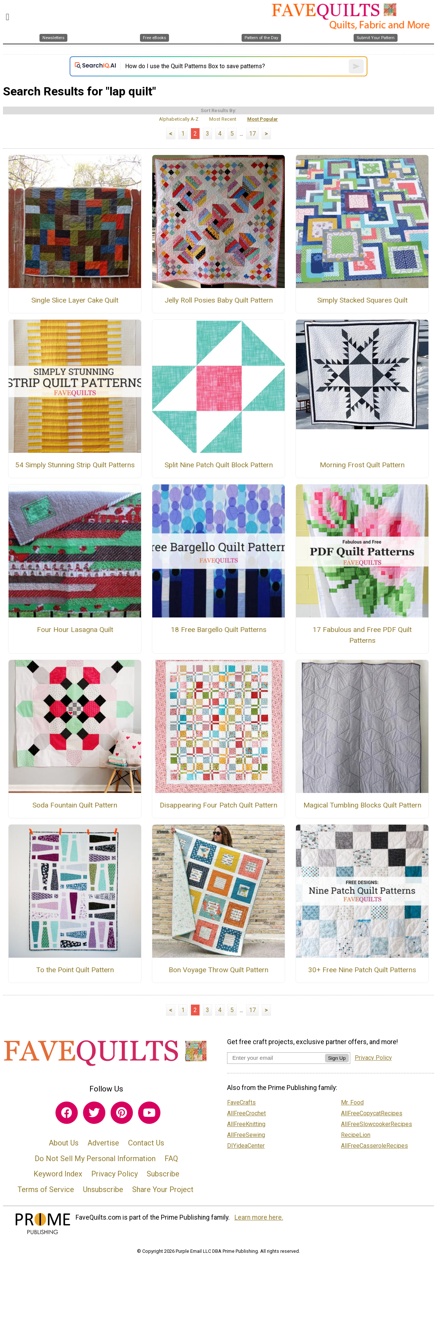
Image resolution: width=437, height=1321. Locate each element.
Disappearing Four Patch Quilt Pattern (218, 805)
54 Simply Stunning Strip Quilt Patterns (75, 465)
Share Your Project (163, 1189)
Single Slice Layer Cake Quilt (74, 300)
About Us (64, 1142)
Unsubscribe (103, 1189)
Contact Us (146, 1142)
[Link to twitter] (94, 1113)
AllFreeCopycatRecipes (371, 1113)
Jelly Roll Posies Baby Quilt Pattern (219, 300)
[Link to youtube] (149, 1113)
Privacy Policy (114, 1173)
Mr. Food (352, 1102)
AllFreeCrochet (246, 1113)
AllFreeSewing (246, 1134)
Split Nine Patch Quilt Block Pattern (219, 465)
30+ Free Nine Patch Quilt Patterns (362, 970)
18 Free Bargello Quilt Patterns (219, 629)
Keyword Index (58, 1173)
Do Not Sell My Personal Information (95, 1158)
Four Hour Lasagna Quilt (75, 629)
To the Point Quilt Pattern (75, 970)
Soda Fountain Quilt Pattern (74, 805)
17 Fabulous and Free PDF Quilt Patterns (362, 635)
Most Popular (262, 119)
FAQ (171, 1158)
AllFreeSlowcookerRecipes (376, 1124)
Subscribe (163, 1173)
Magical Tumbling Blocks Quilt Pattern (362, 805)
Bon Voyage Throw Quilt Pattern (218, 970)
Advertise (103, 1142)
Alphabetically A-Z (178, 119)
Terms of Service (45, 1189)
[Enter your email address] (276, 1058)
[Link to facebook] (66, 1113)
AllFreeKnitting (246, 1124)
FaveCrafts (241, 1102)
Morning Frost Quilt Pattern (362, 465)
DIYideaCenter (246, 1145)
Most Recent (222, 119)
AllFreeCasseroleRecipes (374, 1145)
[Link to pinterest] (122, 1113)
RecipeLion (355, 1134)
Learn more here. (259, 1217)
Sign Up (336, 1058)
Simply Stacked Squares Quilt (362, 300)
